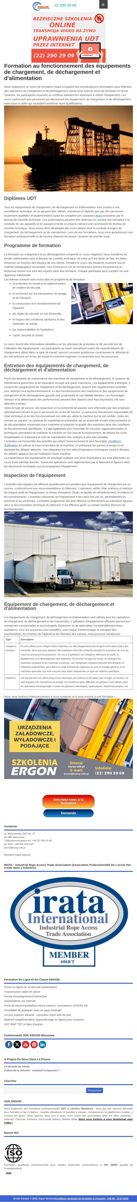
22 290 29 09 (65, 5)
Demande (68, 813)
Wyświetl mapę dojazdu (17, 854)
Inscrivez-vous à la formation (68, 801)
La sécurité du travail (16, 1066)
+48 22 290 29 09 (42, 840)
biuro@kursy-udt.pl (14, 847)
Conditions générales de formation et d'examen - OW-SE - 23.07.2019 (91, 1198)
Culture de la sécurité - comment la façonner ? (32, 1070)
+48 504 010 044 (23, 844)
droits (98, 215)
